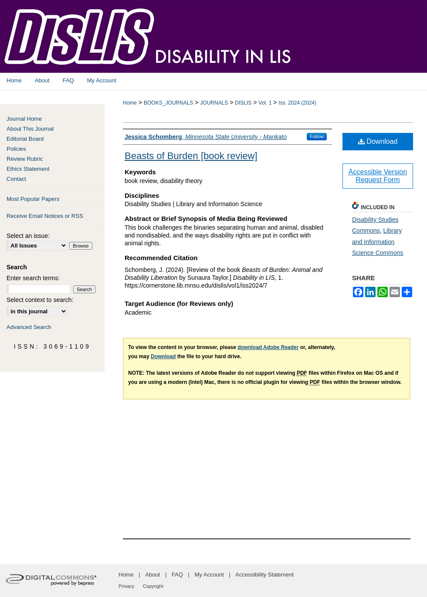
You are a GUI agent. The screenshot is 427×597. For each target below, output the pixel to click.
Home (130, 103)
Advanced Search (29, 327)
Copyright (153, 586)
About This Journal (30, 129)
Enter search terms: (33, 278)
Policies (16, 149)
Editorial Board (25, 139)
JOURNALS (214, 103)
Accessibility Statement (264, 574)
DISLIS (243, 103)
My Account (209, 574)
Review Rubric (25, 159)
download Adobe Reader (267, 347)
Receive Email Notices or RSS (45, 216)
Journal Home (24, 118)
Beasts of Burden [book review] (191, 155)
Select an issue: (28, 235)
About (152, 574)
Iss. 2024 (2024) (297, 103)
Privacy (126, 586)
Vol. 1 (264, 103)
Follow (317, 136)
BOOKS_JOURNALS (168, 103)
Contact (16, 179)
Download (378, 141)
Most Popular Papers (33, 199)
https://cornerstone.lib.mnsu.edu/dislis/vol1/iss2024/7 (196, 285)
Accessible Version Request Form (378, 175)
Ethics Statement (28, 169)
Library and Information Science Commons (377, 241)
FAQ (177, 574)
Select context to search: (40, 299)
